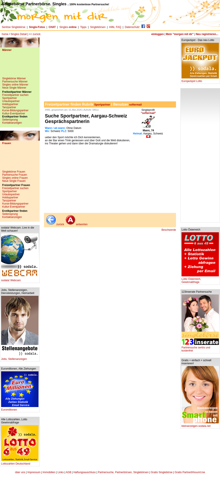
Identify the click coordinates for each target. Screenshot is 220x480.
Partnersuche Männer (15, 81)
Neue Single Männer (14, 87)
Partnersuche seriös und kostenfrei (200, 348)
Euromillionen (19, 408)
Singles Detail (19, 34)
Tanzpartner (9, 107)
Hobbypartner (10, 104)
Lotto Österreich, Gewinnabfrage (200, 279)
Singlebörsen (98, 27)
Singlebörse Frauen (13, 171)
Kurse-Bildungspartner (15, 110)
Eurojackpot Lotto (200, 80)
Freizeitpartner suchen (15, 95)
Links (60, 472)
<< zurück (34, 34)
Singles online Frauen (15, 177)
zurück (54, 224)
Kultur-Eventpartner (13, 113)
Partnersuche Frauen (14, 174)
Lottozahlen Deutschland (19, 462)
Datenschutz (132, 27)
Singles (68, 27)
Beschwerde (168, 229)
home (5, 34)
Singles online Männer (15, 84)
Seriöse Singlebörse (13, 27)
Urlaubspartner (11, 101)
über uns (20, 472)
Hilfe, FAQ (115, 27)
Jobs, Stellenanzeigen (19, 358)
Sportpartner (9, 98)
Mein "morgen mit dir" (180, 34)
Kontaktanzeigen (12, 122)
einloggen (157, 34)
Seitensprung (10, 119)
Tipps (83, 27)
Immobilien (49, 472)
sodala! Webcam (19, 279)
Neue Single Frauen (14, 180)
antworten (76, 224)
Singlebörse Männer (14, 78)
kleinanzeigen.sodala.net (200, 425)
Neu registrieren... (207, 34)
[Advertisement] (19, 66)
